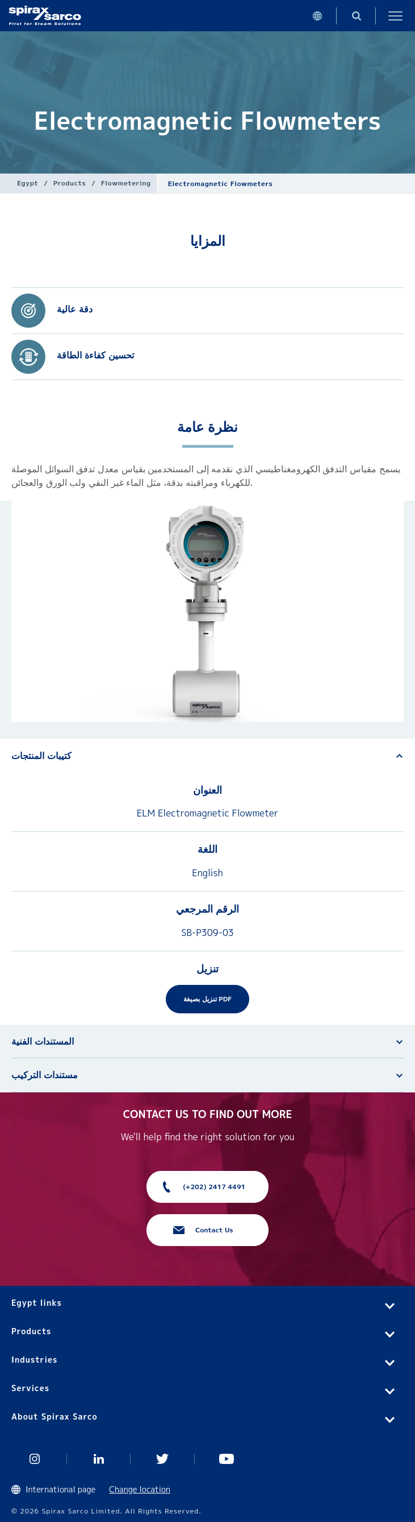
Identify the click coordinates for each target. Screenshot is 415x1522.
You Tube (226, 1459)
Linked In (99, 1459)
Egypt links (36, 1302)
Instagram (34, 1459)
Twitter (162, 1459)
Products (69, 183)
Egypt (27, 183)
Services (30, 1388)
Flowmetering (126, 183)
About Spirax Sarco (54, 1416)
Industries (34, 1359)
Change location (139, 1489)
